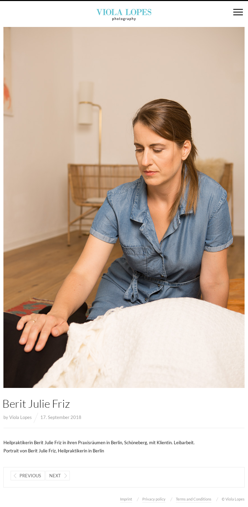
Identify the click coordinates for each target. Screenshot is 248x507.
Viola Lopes (20, 417)
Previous (30, 475)
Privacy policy (154, 499)
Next (55, 475)
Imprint (126, 499)
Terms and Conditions (193, 499)
